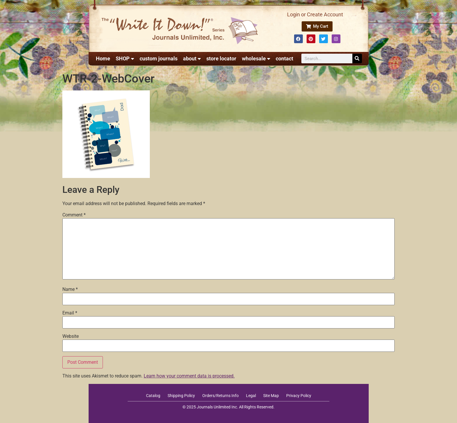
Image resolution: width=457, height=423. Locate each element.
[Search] (357, 58)
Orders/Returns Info (220, 395)
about (192, 58)
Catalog (153, 395)
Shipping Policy (181, 395)
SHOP (125, 58)
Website (70, 336)
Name (70, 289)
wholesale (256, 58)
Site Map (271, 395)
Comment (74, 215)
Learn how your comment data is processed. (189, 376)
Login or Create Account (315, 14)
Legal (251, 395)
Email (69, 313)
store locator (221, 58)
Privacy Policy (298, 395)
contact (284, 58)
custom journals (158, 58)
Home (103, 58)
